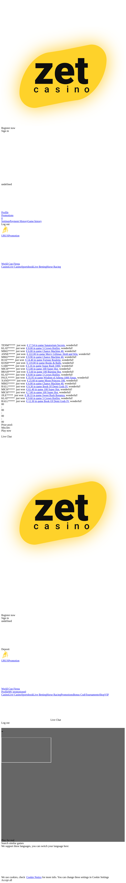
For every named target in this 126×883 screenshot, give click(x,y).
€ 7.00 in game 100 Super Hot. (42, 392)
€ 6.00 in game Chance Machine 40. (45, 351)
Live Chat (6, 436)
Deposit (5, 649)
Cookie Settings (100, 877)
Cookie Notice (34, 877)
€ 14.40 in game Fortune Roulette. (43, 360)
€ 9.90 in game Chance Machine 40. (45, 357)
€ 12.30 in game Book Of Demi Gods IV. (47, 401)
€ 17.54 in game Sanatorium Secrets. (46, 345)
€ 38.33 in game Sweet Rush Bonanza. (45, 395)
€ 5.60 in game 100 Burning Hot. (44, 371)
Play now (6, 430)
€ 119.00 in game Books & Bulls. (44, 363)
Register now (8, 128)
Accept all (6, 880)
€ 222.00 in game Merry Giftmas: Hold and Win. (52, 354)
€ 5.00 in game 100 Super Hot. (42, 368)
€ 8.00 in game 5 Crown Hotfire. (43, 348)
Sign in (5, 131)
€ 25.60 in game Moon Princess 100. (46, 380)
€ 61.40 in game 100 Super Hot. (43, 389)
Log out (5, 224)
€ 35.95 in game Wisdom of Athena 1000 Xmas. (51, 377)
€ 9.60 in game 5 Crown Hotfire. (43, 398)
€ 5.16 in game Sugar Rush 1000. (43, 365)
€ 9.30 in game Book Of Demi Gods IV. (47, 386)
